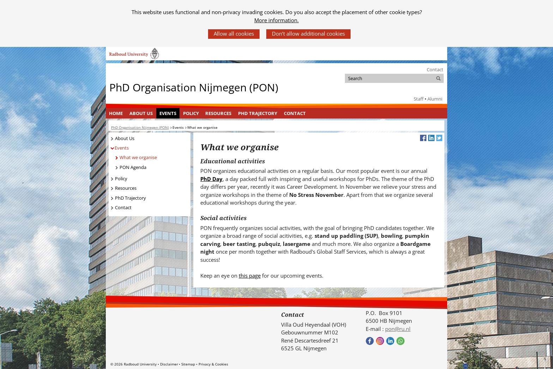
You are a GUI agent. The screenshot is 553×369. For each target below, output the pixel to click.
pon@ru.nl (398, 328)
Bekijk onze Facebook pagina (370, 341)
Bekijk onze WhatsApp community (400, 341)
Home (116, 113)
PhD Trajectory (257, 113)
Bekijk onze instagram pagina (380, 341)
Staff (419, 99)
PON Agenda (133, 167)
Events (167, 113)
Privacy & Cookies (213, 364)
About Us (141, 113)
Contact (435, 69)
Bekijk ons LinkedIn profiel (390, 341)
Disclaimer (169, 364)
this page (250, 275)
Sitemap (188, 364)
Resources (218, 113)
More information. (276, 20)
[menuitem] (116, 113)
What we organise (138, 157)
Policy (191, 113)
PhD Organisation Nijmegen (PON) (193, 87)
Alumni (434, 99)
